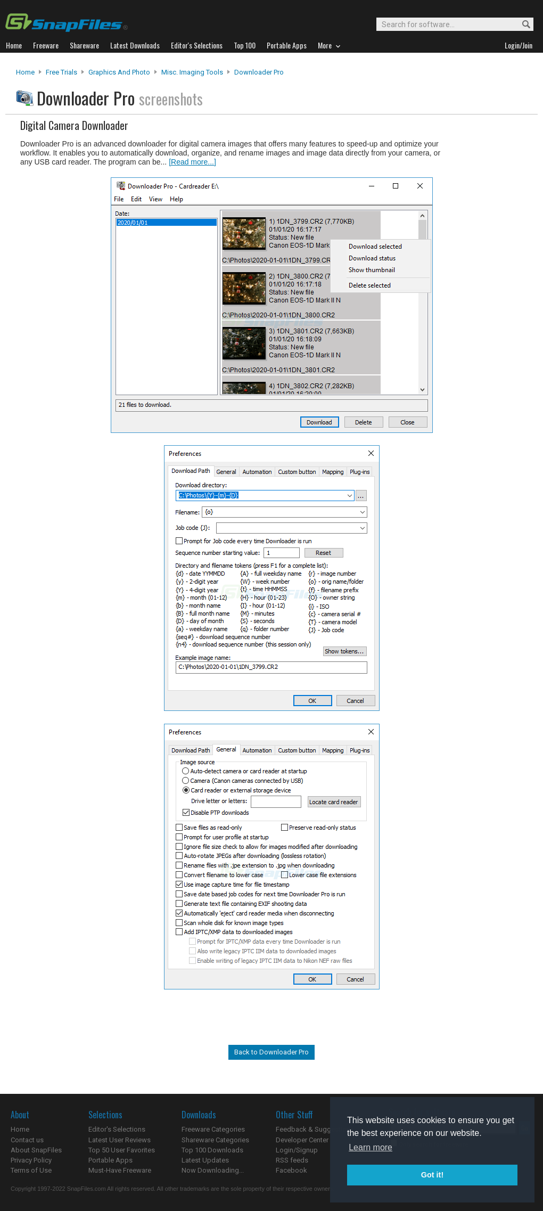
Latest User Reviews (119, 1140)
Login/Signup (297, 1150)
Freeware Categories (213, 1129)
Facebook (291, 1170)
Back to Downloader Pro (271, 1052)
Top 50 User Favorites (121, 1150)
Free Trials (61, 72)
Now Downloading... (213, 1170)
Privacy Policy (31, 1160)
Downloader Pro (259, 72)
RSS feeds (292, 1160)
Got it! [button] (432, 1175)
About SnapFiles (36, 1150)
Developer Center (302, 1140)
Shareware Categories (215, 1140)
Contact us (27, 1140)
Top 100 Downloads (212, 1150)
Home (25, 72)
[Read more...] (192, 162)
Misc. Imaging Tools (192, 72)
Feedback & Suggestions (315, 1129)
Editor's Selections (116, 1129)
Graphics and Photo (119, 72)
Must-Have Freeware (119, 1170)
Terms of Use (31, 1170)
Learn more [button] (370, 1147)
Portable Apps (110, 1160)
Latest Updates (205, 1160)
